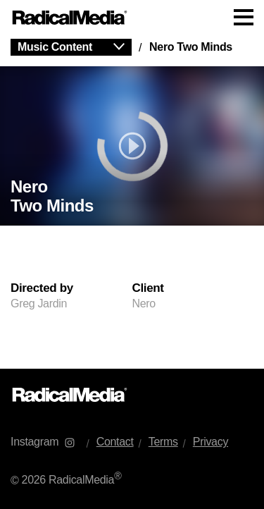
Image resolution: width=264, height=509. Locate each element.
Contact (115, 442)
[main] (132, 202)
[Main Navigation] (132, 17)
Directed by (42, 288)
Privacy (210, 442)
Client (148, 288)
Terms (163, 442)
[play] (132, 146)
